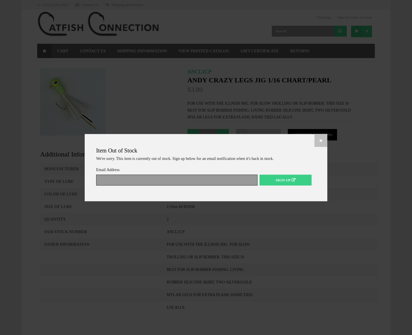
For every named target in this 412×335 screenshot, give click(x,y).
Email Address (109, 169)
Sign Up (283, 180)
